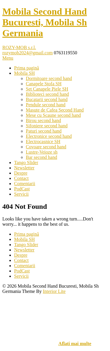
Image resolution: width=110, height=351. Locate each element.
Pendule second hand (45, 104)
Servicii (21, 194)
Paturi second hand (44, 130)
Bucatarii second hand (46, 99)
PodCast (22, 188)
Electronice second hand (49, 136)
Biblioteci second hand (47, 94)
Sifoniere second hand (46, 125)
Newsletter (24, 167)
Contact (21, 178)
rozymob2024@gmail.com (27, 52)
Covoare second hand (46, 146)
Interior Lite (54, 291)
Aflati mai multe (74, 343)
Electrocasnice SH (43, 141)
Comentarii (24, 183)
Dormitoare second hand (49, 78)
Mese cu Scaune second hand (53, 115)
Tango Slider (26, 162)
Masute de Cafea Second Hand (55, 109)
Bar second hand (41, 157)
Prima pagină (26, 67)
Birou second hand (43, 120)
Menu (7, 57)
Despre (20, 173)
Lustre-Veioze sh (41, 152)
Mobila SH (24, 73)
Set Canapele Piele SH (47, 88)
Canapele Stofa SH (44, 83)
